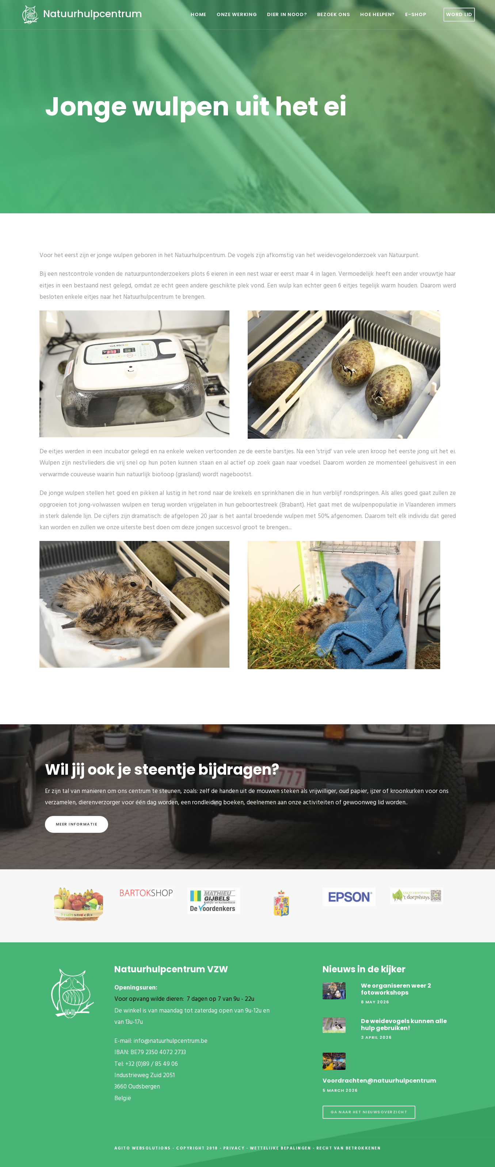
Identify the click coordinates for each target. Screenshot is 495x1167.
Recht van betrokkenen (348, 1148)
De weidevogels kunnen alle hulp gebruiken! (404, 1024)
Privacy (234, 1148)
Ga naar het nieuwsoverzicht (369, 1112)
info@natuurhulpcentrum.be (170, 1041)
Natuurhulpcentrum (81, 13)
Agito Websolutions (142, 1148)
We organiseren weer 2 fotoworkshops (396, 989)
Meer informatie (77, 824)
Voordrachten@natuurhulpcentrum (379, 1080)
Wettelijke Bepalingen (280, 1148)
